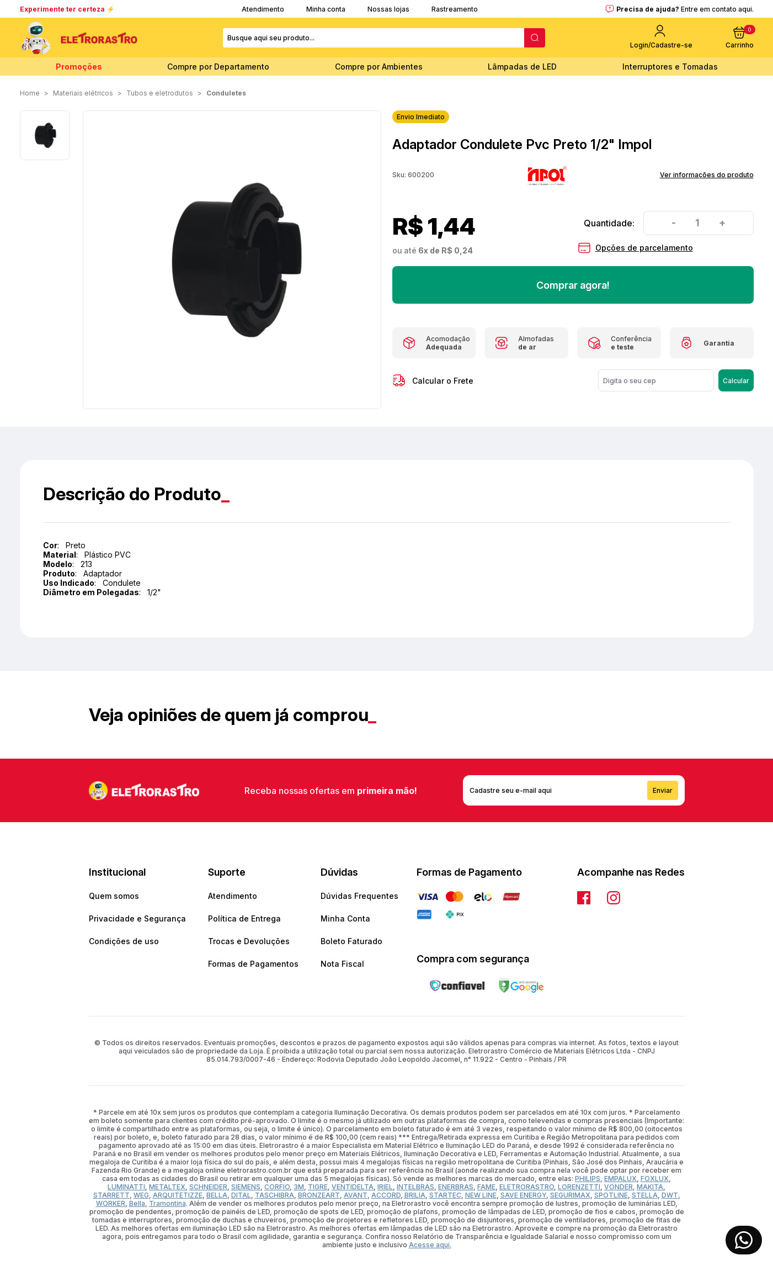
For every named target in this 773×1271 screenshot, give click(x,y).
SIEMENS (245, 1187)
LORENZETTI (579, 1187)
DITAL (241, 1195)
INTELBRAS (415, 1187)
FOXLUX (655, 1178)
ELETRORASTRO (526, 1187)
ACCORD (386, 1195)
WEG (141, 1195)
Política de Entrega (244, 918)
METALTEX (167, 1187)
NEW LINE (481, 1195)
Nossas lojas (388, 9)
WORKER (110, 1203)
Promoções (79, 66)
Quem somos (114, 896)
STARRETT (111, 1195)
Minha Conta (345, 918)
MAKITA (650, 1187)
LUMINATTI (126, 1187)
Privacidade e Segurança (137, 918)
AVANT (355, 1195)
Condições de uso (124, 941)
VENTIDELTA (353, 1187)
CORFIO (277, 1187)
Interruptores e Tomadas (670, 66)
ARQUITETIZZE (177, 1195)
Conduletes (226, 93)
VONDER (618, 1187)
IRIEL (385, 1187)
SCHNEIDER (208, 1187)
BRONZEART (319, 1195)
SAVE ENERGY (523, 1195)
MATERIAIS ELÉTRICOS (83, 93)
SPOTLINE (611, 1195)
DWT (670, 1195)
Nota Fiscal (342, 963)
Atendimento (263, 9)
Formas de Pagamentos (253, 963)
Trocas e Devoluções (249, 941)
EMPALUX (620, 1178)
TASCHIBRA (274, 1195)
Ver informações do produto (707, 175)
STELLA (645, 1195)
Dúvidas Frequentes (359, 896)
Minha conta (325, 9)
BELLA (216, 1195)
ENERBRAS (455, 1187)
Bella (137, 1203)
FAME (486, 1187)
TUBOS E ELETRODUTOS (159, 93)
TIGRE (318, 1187)
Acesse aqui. (430, 1245)
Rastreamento (454, 9)
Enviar (663, 790)
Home (30, 93)
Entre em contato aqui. (717, 9)
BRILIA (414, 1195)
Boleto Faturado (351, 941)
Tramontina (167, 1203)
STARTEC (445, 1195)
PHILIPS (587, 1178)
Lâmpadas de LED (522, 66)
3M (299, 1187)
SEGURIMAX (570, 1195)
